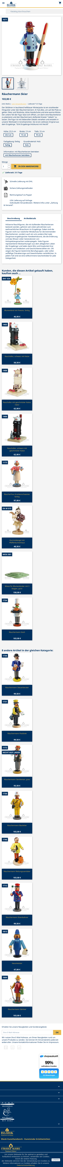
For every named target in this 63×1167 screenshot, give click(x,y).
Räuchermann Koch (17, 632)
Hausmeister (17, 963)
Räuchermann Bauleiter (17, 825)
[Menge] (5, 166)
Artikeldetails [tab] (30, 218)
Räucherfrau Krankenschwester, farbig (17, 495)
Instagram (19, 1047)
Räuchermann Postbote (17, 733)
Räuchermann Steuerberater (17, 687)
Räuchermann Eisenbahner (17, 917)
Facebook (6, 1047)
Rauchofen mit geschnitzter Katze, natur (17, 403)
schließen (55, 1160)
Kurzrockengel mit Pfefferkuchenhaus (17, 541)
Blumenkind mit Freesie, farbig (17, 310)
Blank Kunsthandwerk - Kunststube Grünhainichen (25, 1139)
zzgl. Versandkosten (19, 104)
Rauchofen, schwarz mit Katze (17, 356)
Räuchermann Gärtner (17, 1009)
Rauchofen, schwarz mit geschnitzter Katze (17, 449)
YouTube (12, 1047)
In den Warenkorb (26, 166)
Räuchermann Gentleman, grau (17, 779)
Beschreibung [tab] (13, 218)
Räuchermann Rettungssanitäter (17, 871)
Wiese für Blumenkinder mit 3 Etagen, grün (17, 587)
